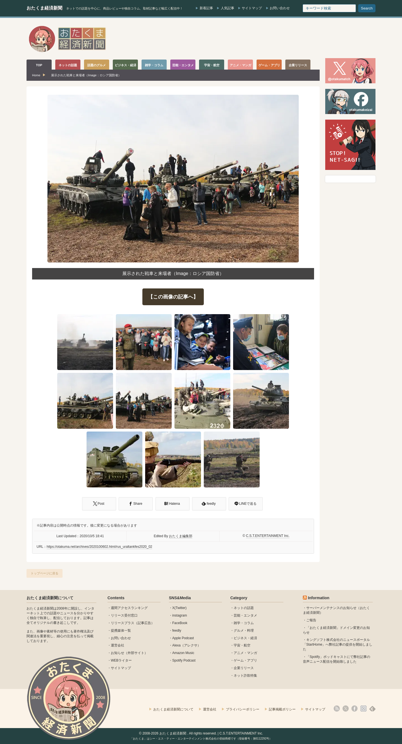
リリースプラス (122, 623)
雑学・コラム (244, 623)
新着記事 (206, 8)
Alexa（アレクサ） (186, 645)
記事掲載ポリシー (282, 709)
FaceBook (179, 623)
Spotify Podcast (183, 660)
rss (337, 708)
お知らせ (117, 653)
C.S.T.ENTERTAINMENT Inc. (267, 536)
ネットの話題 (244, 608)
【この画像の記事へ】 (173, 297)
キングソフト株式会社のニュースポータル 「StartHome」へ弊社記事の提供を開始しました (337, 644)
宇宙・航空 (242, 645)
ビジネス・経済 (245, 638)
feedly (176, 630)
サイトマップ (252, 8)
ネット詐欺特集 (245, 675)
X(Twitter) (179, 608)
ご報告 (311, 620)
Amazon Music (183, 653)
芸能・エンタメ (245, 615)
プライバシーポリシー (242, 709)
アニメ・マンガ (245, 653)
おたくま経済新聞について (50, 598)
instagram (179, 615)
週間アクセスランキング (129, 608)
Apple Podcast (183, 638)
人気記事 (227, 8)
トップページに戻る (44, 573)
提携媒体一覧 (121, 630)
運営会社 (117, 645)
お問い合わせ (280, 8)
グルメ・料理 (244, 630)
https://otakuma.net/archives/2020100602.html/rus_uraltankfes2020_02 (99, 547)
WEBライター (121, 660)
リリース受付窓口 (124, 615)
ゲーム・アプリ (245, 660)
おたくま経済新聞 (44, 8)
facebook (354, 708)
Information (318, 598)
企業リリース (244, 668)
